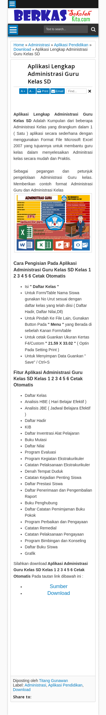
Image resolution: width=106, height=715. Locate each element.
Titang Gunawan (53, 680)
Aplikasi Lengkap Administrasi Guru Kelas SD (53, 73)
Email (60, 91)
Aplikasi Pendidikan (65, 685)
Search (93, 29)
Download (22, 689)
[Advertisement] (60, 102)
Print (45, 91)
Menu (12, 4)
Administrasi (35, 685)
